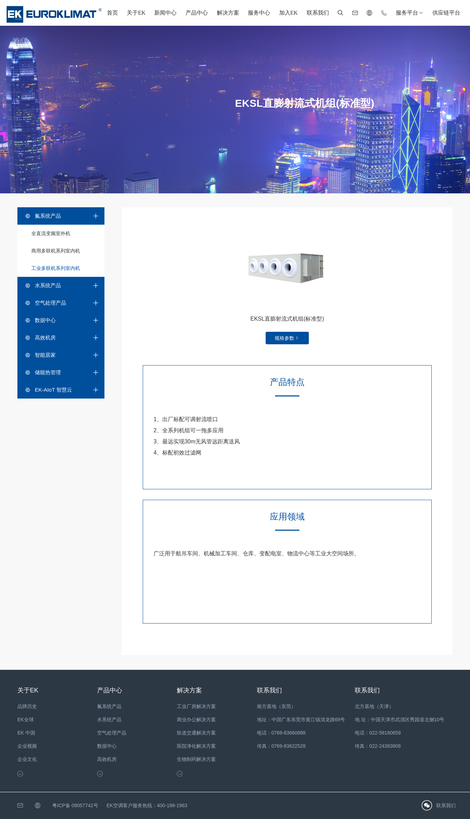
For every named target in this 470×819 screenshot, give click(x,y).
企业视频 (27, 746)
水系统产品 (109, 719)
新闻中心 (165, 13)
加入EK (288, 13)
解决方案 (228, 13)
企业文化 (27, 759)
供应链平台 (446, 13)
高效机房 (107, 759)
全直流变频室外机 (50, 233)
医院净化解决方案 (196, 746)
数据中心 (107, 746)
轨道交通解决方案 (196, 732)
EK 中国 (26, 732)
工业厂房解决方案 (196, 706)
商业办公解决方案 (196, 719)
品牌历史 (27, 706)
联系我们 (318, 13)
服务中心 (259, 13)
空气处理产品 (111, 732)
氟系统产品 (109, 706)
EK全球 (25, 719)
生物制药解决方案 (196, 759)
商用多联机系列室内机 (55, 251)
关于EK (136, 13)
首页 (112, 13)
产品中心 (197, 13)
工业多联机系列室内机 (55, 268)
